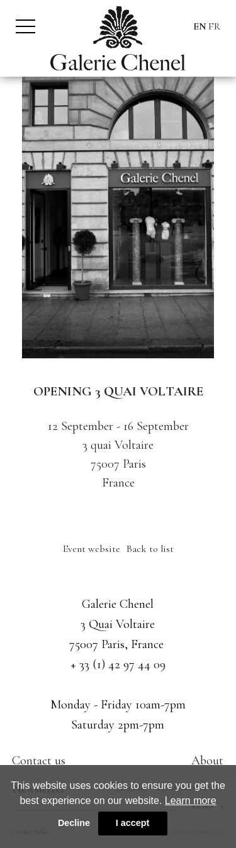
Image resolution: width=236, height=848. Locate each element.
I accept (133, 823)
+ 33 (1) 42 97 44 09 (118, 664)
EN (199, 26)
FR (214, 26)
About (207, 760)
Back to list (150, 548)
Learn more (190, 800)
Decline (74, 823)
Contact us (38, 760)
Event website (91, 548)
